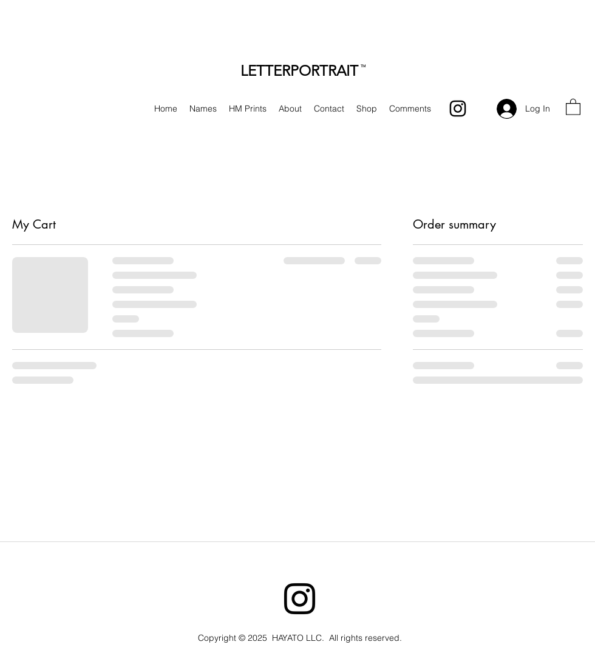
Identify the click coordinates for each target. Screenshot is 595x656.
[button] (573, 106)
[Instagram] (458, 108)
